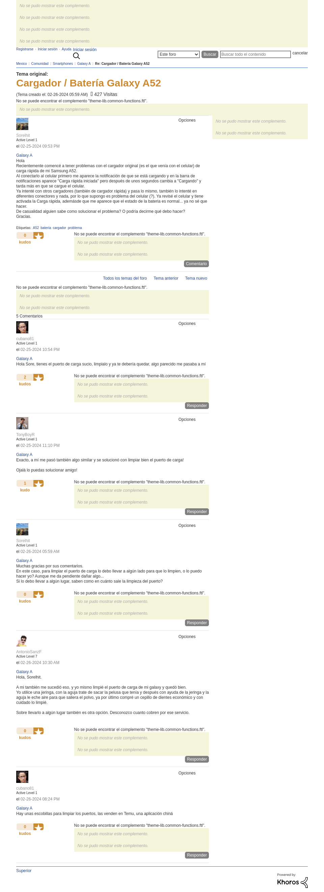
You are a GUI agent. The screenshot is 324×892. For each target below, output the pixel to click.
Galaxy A (24, 155)
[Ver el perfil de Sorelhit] (23, 135)
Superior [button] (23, 870)
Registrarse (24, 49)
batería (45, 228)
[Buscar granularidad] (179, 54)
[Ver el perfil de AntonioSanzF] (29, 651)
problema (75, 228)
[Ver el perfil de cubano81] (25, 338)
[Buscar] (255, 54)
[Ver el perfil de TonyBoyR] (25, 434)
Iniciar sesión (85, 49)
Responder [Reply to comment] (197, 405)
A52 (36, 228)
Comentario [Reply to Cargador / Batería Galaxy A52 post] (196, 263)
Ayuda (66, 49)
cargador (59, 228)
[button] (38, 235)
